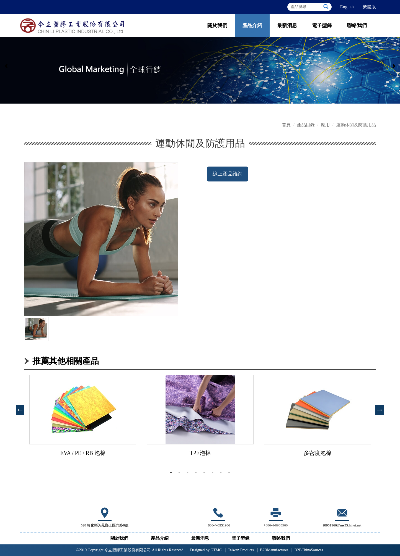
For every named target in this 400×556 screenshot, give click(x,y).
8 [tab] (229, 472)
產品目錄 (306, 124)
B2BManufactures (274, 550)
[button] (6, 68)
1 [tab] (171, 472)
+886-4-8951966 (218, 525)
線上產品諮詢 (227, 173)
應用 (325, 124)
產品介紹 (252, 25)
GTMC (206, 550)
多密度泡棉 (317, 453)
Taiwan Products (241, 550)
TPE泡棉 (200, 453)
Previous (18, 408)
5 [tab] (204, 472)
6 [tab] (212, 472)
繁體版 (369, 6)
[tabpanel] (82, 421)
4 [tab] (196, 472)
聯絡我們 (357, 25)
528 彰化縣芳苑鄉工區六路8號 (104, 525)
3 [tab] (187, 472)
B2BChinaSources (309, 550)
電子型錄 (322, 25)
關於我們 (217, 25)
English (347, 6)
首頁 (286, 124)
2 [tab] (179, 472)
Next (378, 408)
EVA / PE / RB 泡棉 (82, 453)
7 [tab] (221, 472)
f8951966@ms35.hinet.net (342, 516)
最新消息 (287, 25)
